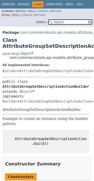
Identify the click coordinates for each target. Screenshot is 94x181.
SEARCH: (41, 22)
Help (80, 4)
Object (25, 91)
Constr (42, 11)
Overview (8, 4)
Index (69, 4)
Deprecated (54, 4)
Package (23, 4)
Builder (10, 71)
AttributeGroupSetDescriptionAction (55, 71)
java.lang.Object (17, 54)
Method (55, 11)
